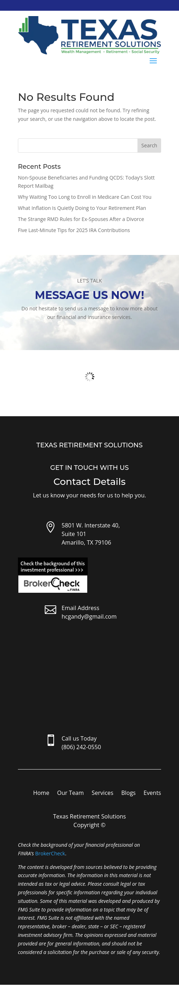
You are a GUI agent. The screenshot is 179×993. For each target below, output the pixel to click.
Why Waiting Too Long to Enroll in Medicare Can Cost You (84, 196)
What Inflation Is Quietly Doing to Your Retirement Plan (82, 208)
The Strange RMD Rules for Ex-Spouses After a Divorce (81, 219)
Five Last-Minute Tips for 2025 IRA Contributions (74, 230)
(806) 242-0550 (81, 747)
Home (41, 793)
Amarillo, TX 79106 (86, 542)
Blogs (128, 793)
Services (102, 793)
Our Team (70, 793)
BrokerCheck (50, 853)
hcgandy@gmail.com (89, 616)
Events (152, 793)
